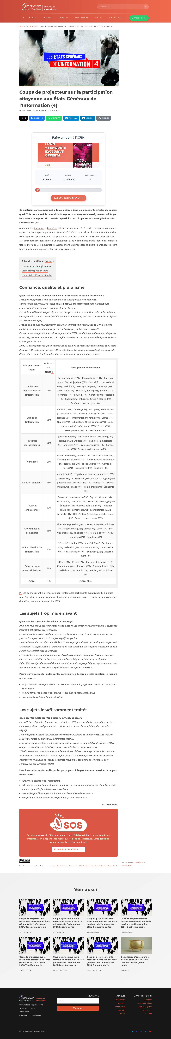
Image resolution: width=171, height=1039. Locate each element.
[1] (52, 371)
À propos (148, 999)
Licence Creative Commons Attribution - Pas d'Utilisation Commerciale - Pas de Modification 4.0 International (84, 866)
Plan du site (147, 1010)
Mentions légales (145, 1007)
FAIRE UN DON (139, 18)
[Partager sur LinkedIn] (87, 118)
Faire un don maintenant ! (68, 198)
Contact (148, 1014)
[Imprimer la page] (103, 118)
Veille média (120, 999)
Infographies (120, 1007)
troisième (52, 228)
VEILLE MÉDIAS (29, 18)
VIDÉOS (98, 18)
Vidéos (122, 1014)
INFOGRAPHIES (81, 18)
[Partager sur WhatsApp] (54, 118)
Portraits (121, 1010)
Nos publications (145, 1003)
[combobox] (120, 6)
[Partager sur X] (23, 118)
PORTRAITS (63, 18)
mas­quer (48, 261)
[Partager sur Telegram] (71, 118)
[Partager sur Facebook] (37, 118)
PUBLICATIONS (115, 18)
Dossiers (121, 1003)
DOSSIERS (47, 18)
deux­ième (39, 228)
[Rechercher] (146, 6)
